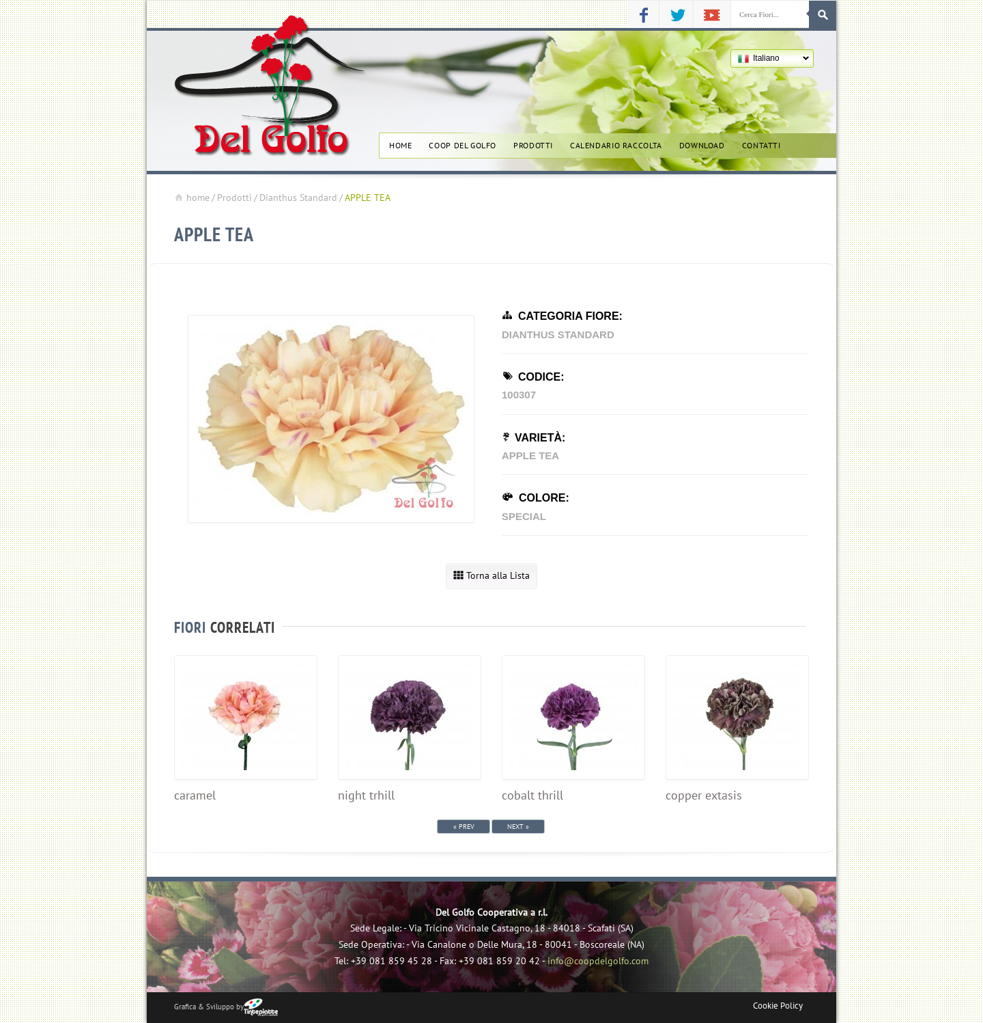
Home (400, 144)
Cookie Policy (778, 1005)
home (192, 197)
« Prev (463, 826)
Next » (518, 826)
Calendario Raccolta (616, 144)
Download (702, 144)
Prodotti (533, 144)
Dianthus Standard (298, 197)
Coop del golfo (462, 144)
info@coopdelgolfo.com (598, 961)
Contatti (761, 144)
